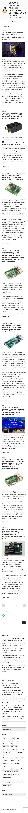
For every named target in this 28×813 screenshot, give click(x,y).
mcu (16, 746)
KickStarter (6, 746)
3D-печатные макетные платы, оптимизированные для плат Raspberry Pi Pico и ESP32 (13, 700)
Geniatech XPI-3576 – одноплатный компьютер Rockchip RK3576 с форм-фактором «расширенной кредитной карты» (11, 327)
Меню (14, 22)
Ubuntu (5, 752)
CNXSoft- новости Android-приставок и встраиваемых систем (17, 9)
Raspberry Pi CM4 (14, 200)
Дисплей (11, 760)
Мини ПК (5, 763)
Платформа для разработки (10, 771)
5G (13, 738)
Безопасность (20, 757)
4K (9, 738)
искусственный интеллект (9, 780)
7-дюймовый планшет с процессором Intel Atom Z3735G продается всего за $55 (13, 718)
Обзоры (17, 763)
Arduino (5, 741)
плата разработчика (19, 782)
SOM (22, 749)
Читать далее (5, 105)
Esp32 (10, 743)
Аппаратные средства (8, 757)
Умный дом (16, 774)
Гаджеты (5, 760)
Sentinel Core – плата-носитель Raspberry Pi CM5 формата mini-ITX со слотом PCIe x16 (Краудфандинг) (13, 650)
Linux (11, 746)
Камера (18, 760)
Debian (5, 743)
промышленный (7, 785)
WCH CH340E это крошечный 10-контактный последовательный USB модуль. (11, 685)
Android (18, 738)
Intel (15, 743)
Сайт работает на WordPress (9, 809)
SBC (18, 749)
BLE (14, 741)
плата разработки (7, 782)
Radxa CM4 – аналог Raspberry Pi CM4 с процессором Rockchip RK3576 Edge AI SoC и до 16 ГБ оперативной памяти (14, 176)
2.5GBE (5, 738)
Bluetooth (19, 741)
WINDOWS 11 (6, 755)
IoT (18, 743)
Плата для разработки (18, 769)
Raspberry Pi (6, 749)
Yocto (13, 755)
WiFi (14, 752)
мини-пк (20, 780)
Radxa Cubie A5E (12, 507)
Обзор (11, 763)
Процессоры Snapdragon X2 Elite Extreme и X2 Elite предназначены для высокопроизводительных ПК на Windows (13, 36)
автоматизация (7, 777)
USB (10, 752)
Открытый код (6, 769)
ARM (10, 741)
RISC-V (13, 749)
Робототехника (7, 774)
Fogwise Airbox (6, 139)
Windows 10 (20, 752)
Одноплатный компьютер (9, 766)
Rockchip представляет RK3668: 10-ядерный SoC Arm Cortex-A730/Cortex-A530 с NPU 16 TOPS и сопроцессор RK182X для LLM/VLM (13, 410)
